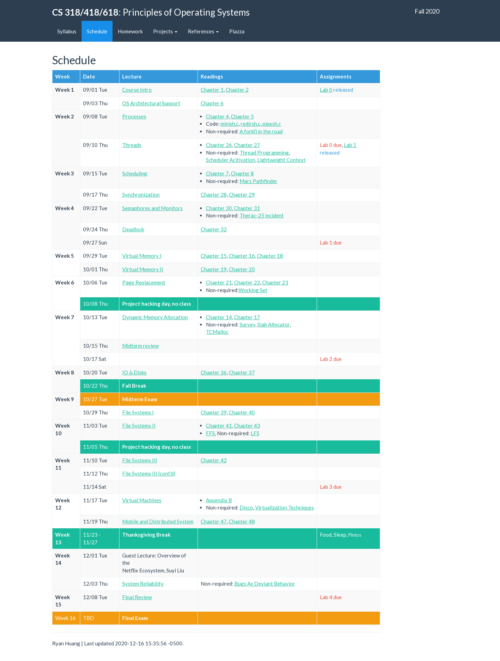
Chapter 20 (242, 269)
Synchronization (141, 194)
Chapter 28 (214, 194)
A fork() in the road (261, 131)
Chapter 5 (242, 116)
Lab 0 (326, 89)
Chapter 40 (242, 412)
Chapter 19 (214, 269)
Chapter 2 (237, 89)
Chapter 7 (217, 173)
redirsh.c (250, 124)
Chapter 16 (242, 256)
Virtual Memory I (141, 256)
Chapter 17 (247, 317)
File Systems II (139, 425)
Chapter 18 (270, 256)
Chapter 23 (275, 282)
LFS (255, 433)
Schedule (97, 31)
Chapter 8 (242, 173)
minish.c (229, 124)
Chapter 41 (219, 425)
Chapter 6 (212, 103)
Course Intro (137, 89)
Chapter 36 (214, 372)
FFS (210, 433)
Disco (246, 507)
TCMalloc (217, 332)
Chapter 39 (214, 412)
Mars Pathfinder (258, 181)
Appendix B (219, 500)
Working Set (253, 290)
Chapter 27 (247, 145)
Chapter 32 (214, 229)
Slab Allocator (273, 324)
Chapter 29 (242, 194)
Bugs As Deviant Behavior (264, 583)
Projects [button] (165, 31)
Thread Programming (264, 152)
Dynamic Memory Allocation (155, 317)
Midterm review (140, 345)
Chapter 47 (214, 521)
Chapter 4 (217, 116)
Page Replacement (143, 282)
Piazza (236, 31)
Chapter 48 (242, 521)
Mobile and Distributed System (157, 521)
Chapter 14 (219, 317)
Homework (130, 31)
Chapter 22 (247, 282)
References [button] (203, 31)
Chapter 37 (242, 372)
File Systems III (139, 460)
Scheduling (134, 173)
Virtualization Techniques (284, 507)
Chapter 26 (219, 145)
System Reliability (143, 583)
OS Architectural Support (151, 103)
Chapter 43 (247, 425)
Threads (131, 145)
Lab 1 (350, 145)
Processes (134, 116)
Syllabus (66, 31)
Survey (247, 324)
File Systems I (138, 412)
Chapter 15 (214, 256)
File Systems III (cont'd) (148, 473)
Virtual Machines (141, 500)
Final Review (137, 597)
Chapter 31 (247, 208)
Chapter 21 (219, 282)
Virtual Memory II (142, 269)
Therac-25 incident (262, 215)
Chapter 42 (214, 460)
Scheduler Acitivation (230, 160)
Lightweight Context (281, 160)
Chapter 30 (219, 208)
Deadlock (133, 229)
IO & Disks (134, 372)
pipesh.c (271, 124)
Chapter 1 (212, 89)
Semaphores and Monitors (152, 208)
